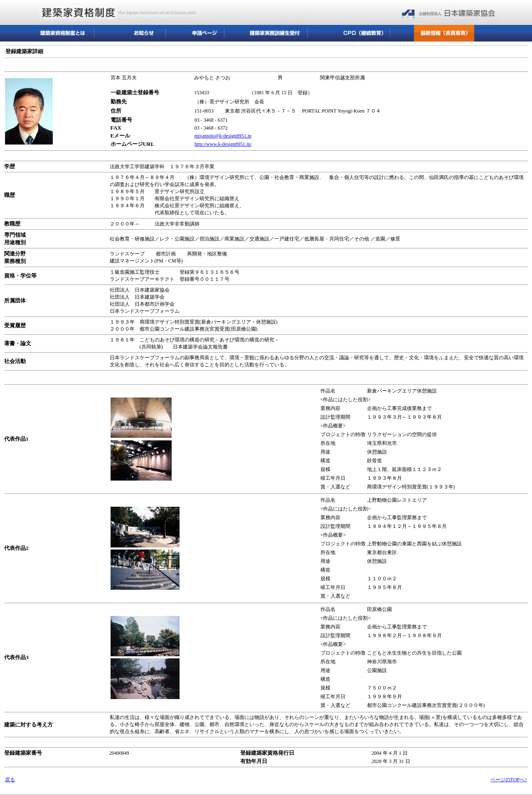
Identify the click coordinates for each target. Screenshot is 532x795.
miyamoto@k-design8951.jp (223, 136)
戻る (10, 780)
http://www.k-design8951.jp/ (223, 144)
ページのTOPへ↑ (508, 780)
